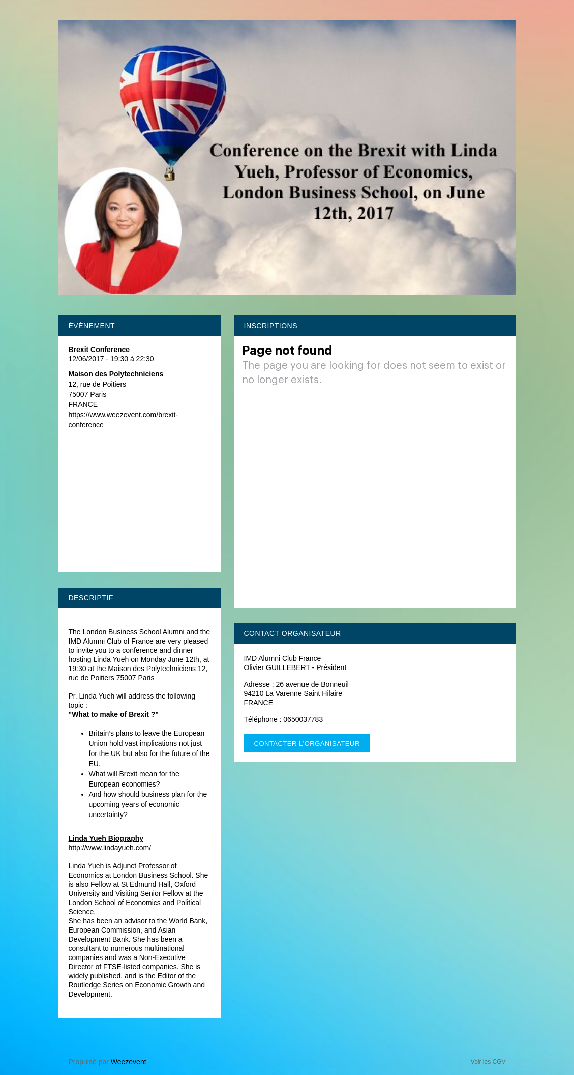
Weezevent (128, 1062)
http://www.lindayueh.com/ (110, 848)
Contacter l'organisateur (307, 743)
